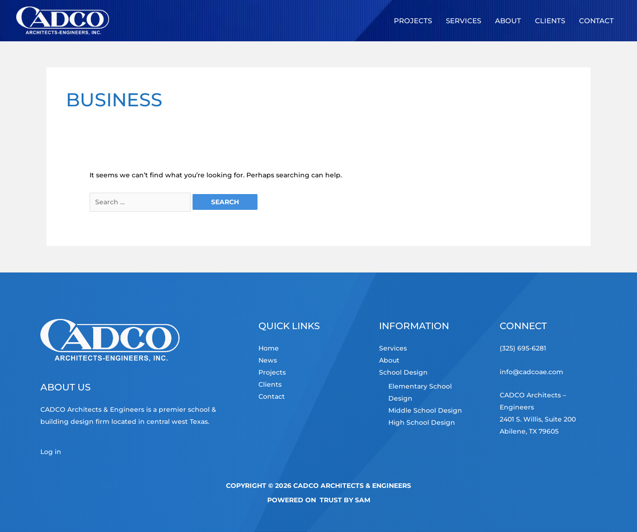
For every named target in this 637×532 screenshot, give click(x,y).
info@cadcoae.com (531, 372)
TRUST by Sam (345, 500)
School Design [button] (403, 372)
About (389, 360)
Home (268, 348)
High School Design (421, 422)
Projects (272, 372)
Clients (270, 384)
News (267, 360)
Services (393, 348)
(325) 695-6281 (523, 348)
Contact (271, 396)
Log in (50, 452)
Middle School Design (425, 410)
